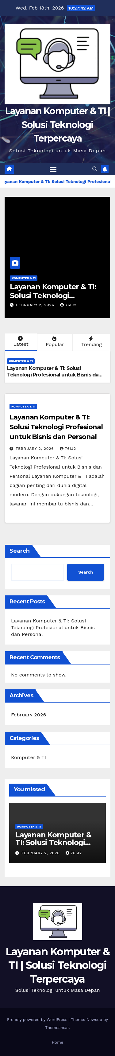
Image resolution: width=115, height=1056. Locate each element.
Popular (54, 341)
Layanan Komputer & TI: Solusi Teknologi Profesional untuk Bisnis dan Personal (54, 374)
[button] (94, 169)
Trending (90, 341)
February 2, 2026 (36, 305)
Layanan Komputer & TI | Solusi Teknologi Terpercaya (57, 124)
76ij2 (68, 305)
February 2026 (28, 715)
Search (20, 550)
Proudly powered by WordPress (38, 1019)
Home (57, 1042)
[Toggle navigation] (53, 169)
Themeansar (57, 1027)
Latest (20, 341)
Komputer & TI (24, 278)
